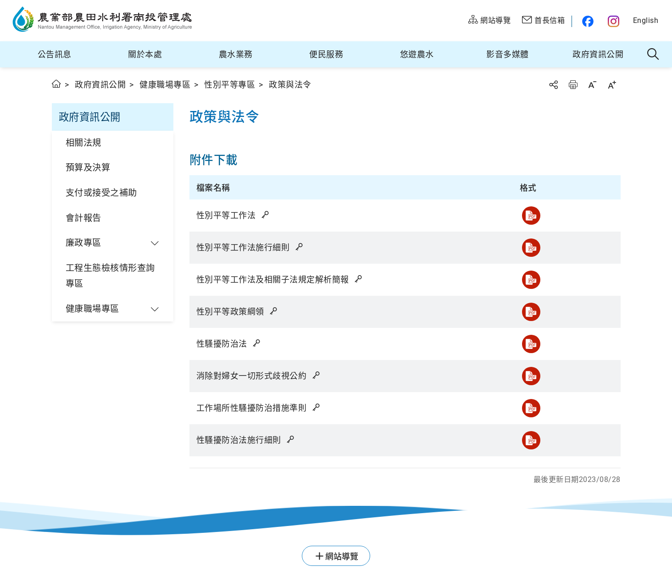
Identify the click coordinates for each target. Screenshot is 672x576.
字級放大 (612, 85)
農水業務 (236, 54)
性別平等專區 (229, 84)
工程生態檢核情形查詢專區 (110, 276)
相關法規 (83, 143)
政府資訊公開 (597, 54)
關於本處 (145, 54)
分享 (553, 85)
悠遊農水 (417, 54)
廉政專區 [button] (83, 243)
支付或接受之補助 (101, 193)
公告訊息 (55, 54)
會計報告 (83, 218)
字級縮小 (592, 85)
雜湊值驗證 (266, 214)
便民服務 (326, 54)
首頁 (56, 83)
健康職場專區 (164, 84)
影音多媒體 (507, 54)
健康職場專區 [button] (92, 309)
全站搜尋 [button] (653, 54)
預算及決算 (88, 167)
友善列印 (573, 85)
